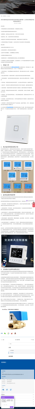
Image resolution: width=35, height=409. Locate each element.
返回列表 (17, 339)
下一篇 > (32, 339)
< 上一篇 (2, 339)
